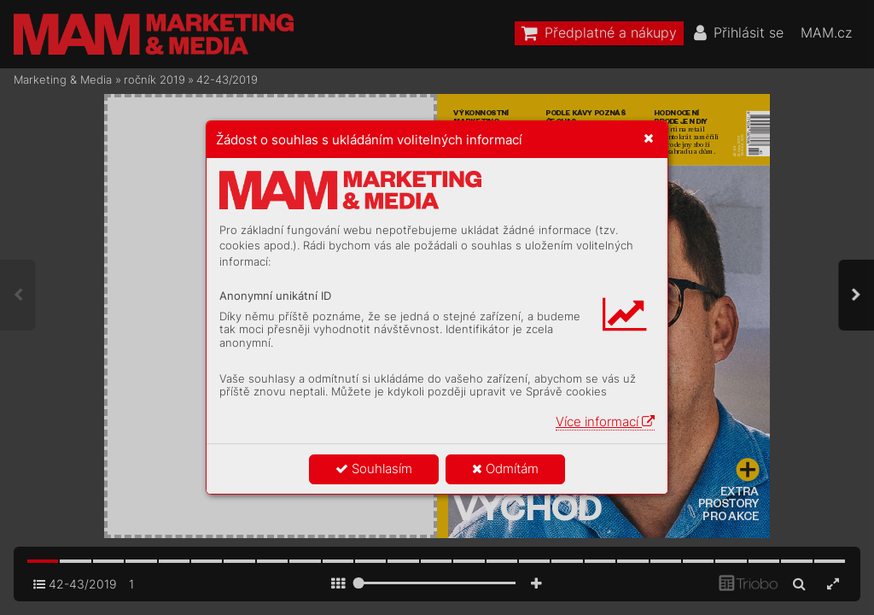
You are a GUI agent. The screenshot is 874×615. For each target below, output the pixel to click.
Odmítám (505, 468)
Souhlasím (373, 468)
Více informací (605, 421)
